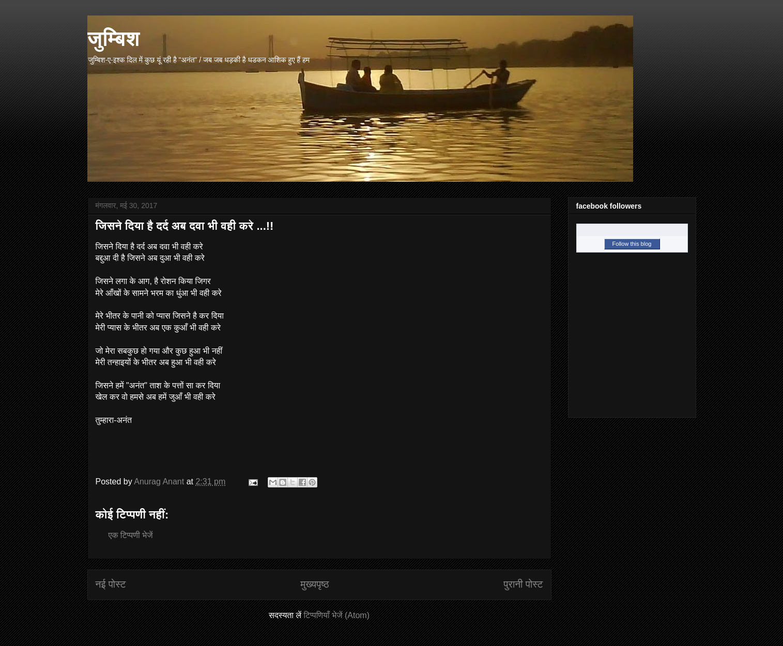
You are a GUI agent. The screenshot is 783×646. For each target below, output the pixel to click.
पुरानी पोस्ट (523, 584)
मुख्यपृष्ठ (314, 584)
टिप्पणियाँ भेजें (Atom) (336, 615)
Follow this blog (632, 244)
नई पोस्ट (111, 584)
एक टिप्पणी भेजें (131, 535)
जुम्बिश (113, 38)
